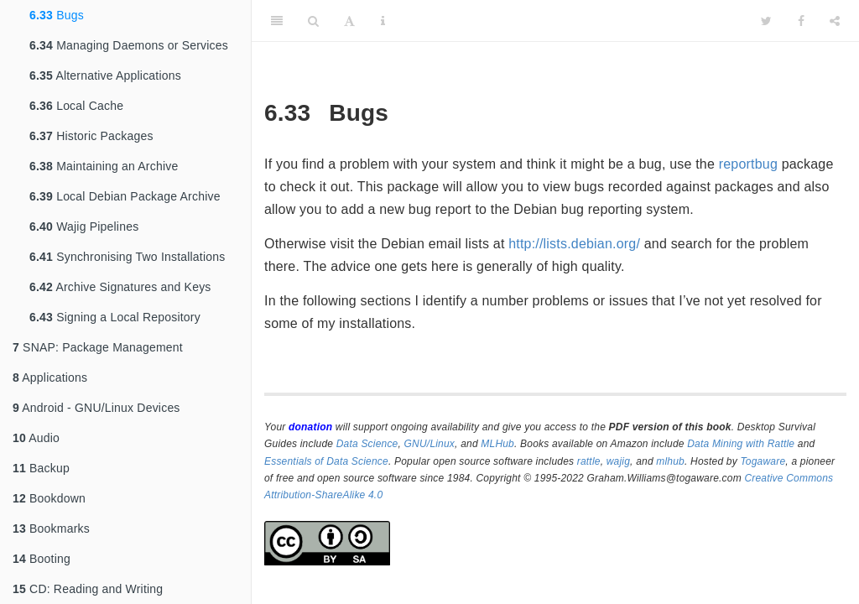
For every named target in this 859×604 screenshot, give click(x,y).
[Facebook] (801, 21)
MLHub (497, 444)
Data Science (367, 444)
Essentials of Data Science (326, 461)
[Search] (313, 21)
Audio (36, 438)
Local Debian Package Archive (125, 196)
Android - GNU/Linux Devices (96, 407)
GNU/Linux (430, 444)
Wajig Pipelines (83, 226)
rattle (589, 461)
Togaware (762, 461)
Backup (41, 468)
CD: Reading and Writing (88, 589)
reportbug (748, 164)
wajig (618, 461)
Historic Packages (91, 136)
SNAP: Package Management (98, 347)
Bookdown (49, 498)
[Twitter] (766, 21)
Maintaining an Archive (103, 166)
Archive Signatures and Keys (120, 287)
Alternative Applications (105, 75)
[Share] (834, 21)
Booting (41, 558)
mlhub (670, 461)
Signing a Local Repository (114, 317)
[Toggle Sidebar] (276, 21)
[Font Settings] (349, 21)
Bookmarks (51, 528)
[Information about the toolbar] (383, 21)
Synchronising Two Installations (127, 256)
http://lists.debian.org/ (574, 244)
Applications (50, 377)
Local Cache (76, 105)
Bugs (56, 15)
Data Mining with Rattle (740, 444)
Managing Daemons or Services (128, 45)
